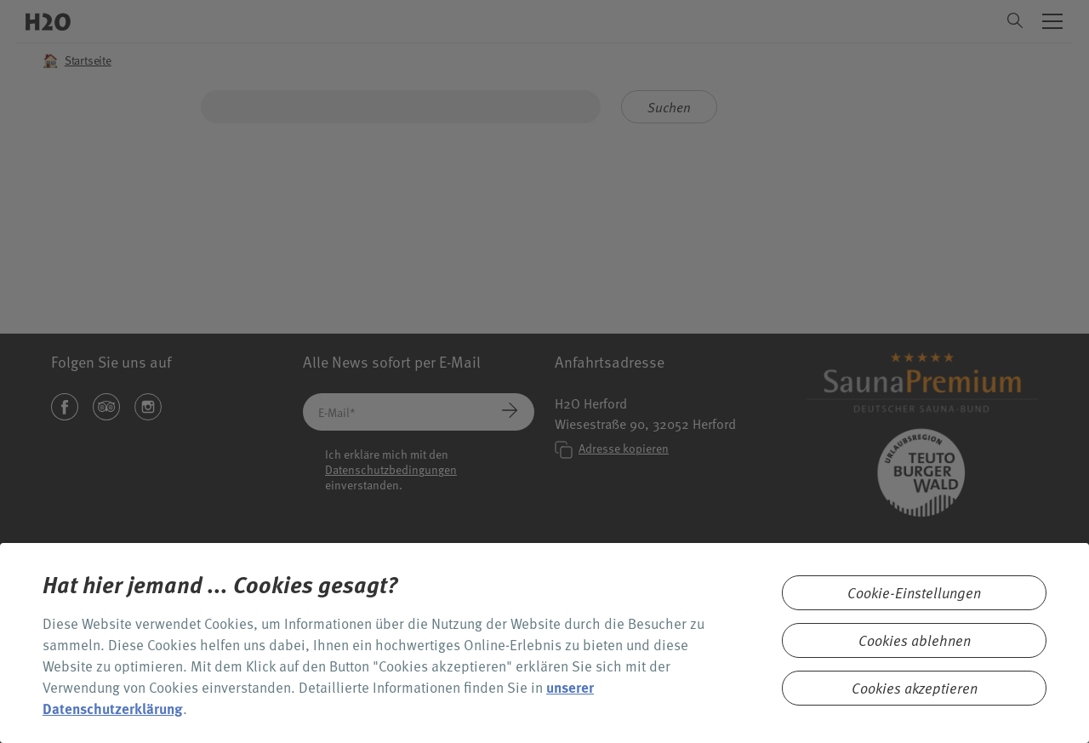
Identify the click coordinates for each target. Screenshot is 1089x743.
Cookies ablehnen (914, 640)
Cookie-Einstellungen (914, 592)
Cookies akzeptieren (915, 688)
